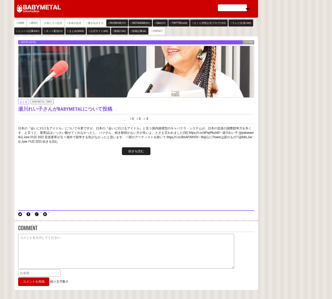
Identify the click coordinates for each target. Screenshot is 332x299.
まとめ (76, 31)
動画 (120, 31)
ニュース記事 (28, 31)
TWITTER (180, 23)
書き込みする (95, 23)
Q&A (160, 23)
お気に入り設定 (53, 23)
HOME (21, 23)
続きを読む (136, 151)
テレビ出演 (241, 23)
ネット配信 (54, 31)
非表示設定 (74, 23)
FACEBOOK (118, 23)
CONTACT (158, 31)
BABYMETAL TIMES (42, 101)
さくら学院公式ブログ (210, 23)
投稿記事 (139, 31)
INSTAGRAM (141, 23)
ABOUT (34, 23)
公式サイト (99, 31)
